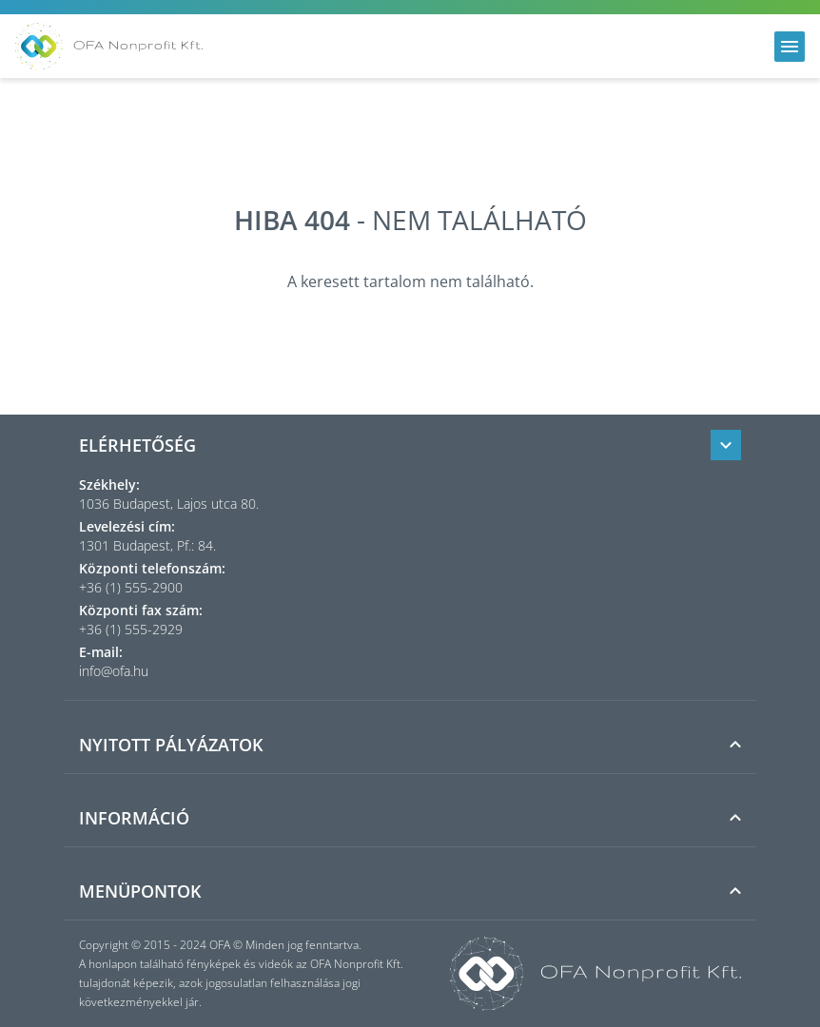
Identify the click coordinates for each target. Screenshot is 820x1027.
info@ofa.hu (113, 671)
